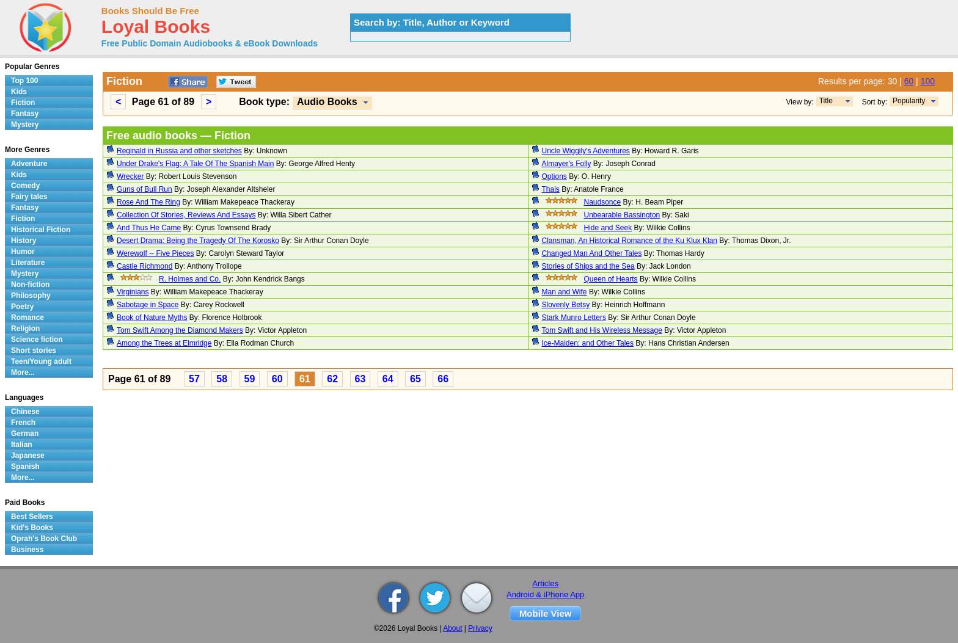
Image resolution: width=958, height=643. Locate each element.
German (24, 433)
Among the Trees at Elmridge (164, 343)
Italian (21, 444)
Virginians (132, 292)
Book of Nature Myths (152, 317)
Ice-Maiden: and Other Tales (588, 343)
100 (928, 81)
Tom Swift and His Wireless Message (602, 330)
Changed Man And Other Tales (592, 253)
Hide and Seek (608, 227)
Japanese (28, 455)
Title (826, 100)
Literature (28, 262)
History (23, 240)
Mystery (24, 124)
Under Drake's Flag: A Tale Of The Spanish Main (195, 163)
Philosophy (31, 295)
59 (249, 379)
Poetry (22, 306)
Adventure (29, 163)
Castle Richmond (144, 266)
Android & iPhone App (545, 594)
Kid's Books (32, 527)
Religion (25, 328)
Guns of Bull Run (144, 189)
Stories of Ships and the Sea (588, 266)
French (23, 422)
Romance (27, 317)
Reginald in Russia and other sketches (179, 151)
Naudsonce (602, 202)
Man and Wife (564, 292)
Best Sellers (32, 516)
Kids (19, 91)
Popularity (909, 100)
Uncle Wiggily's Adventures (586, 151)
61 (304, 379)
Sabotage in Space (147, 304)
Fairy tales (29, 196)
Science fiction (37, 339)
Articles (545, 583)
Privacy (480, 628)
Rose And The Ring (148, 202)
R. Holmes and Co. (190, 279)
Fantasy (24, 113)
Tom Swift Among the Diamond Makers (180, 330)
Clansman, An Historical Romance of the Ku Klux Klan (629, 240)
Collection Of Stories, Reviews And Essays (186, 215)
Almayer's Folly (566, 163)
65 (415, 379)
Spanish (25, 466)
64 (387, 379)
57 (194, 379)
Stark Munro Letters (574, 317)
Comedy (25, 185)
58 (221, 379)
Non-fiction (30, 284)
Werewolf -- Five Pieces (155, 253)
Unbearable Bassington (622, 215)
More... (23, 372)
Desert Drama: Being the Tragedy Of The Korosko (198, 240)
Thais (551, 189)
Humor (23, 251)
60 (909, 81)
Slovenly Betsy (566, 304)
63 (360, 379)
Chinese (25, 411)
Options (554, 176)
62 (332, 379)
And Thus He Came (149, 227)
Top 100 (24, 80)
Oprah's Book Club (44, 538)
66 (442, 379)
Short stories (33, 350)
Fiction (23, 102)
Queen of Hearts (611, 279)
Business (27, 549)
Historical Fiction (40, 229)
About (452, 628)
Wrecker (130, 176)
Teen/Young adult (41, 361)
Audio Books (327, 101)
